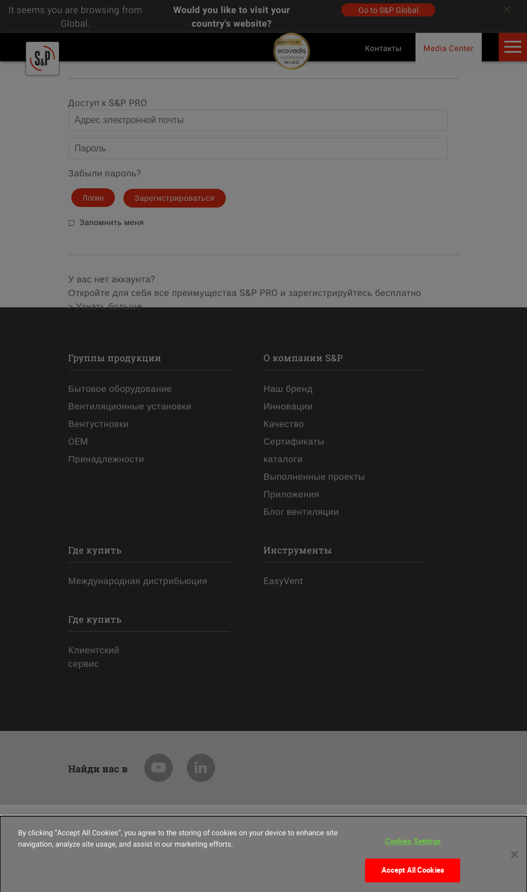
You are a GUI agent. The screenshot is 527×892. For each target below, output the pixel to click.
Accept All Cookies (413, 875)
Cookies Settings (413, 847)
